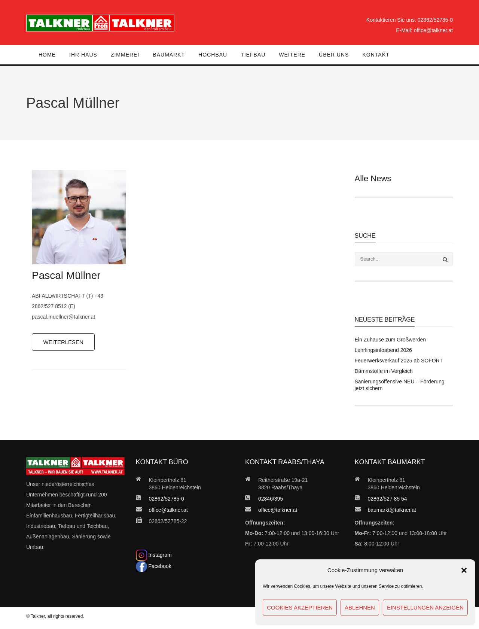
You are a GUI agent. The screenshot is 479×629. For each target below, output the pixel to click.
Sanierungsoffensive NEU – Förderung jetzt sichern (400, 385)
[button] (464, 570)
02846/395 (270, 499)
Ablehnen (360, 607)
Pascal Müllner (66, 275)
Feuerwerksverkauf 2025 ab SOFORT (399, 361)
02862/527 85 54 (387, 499)
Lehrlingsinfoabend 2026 (383, 350)
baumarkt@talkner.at (392, 510)
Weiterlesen (63, 342)
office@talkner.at (433, 30)
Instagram (154, 555)
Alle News (373, 178)
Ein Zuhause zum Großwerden (390, 340)
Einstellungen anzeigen (425, 607)
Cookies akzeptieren (300, 607)
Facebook (153, 566)
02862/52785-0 (435, 20)
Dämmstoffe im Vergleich (384, 371)
